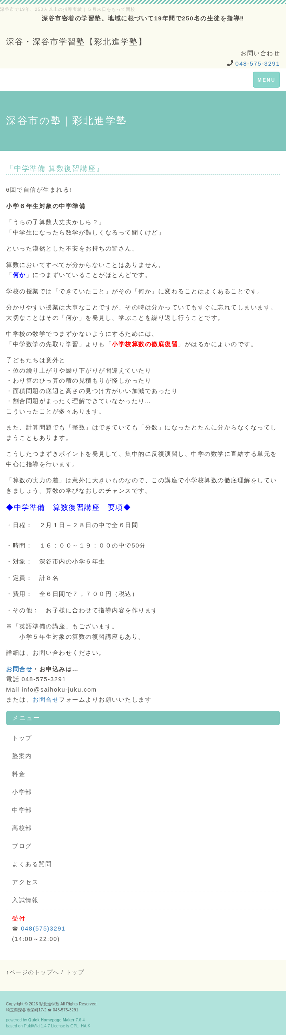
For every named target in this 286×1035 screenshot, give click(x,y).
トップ (22, 737)
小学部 (22, 791)
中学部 (22, 809)
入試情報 (25, 900)
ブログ (22, 845)
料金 (18, 773)
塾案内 (22, 755)
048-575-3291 (258, 63)
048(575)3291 (43, 928)
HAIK (86, 1026)
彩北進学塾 (49, 1004)
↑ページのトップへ (32, 972)
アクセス (25, 882)
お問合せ (19, 669)
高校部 (22, 827)
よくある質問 (32, 863)
